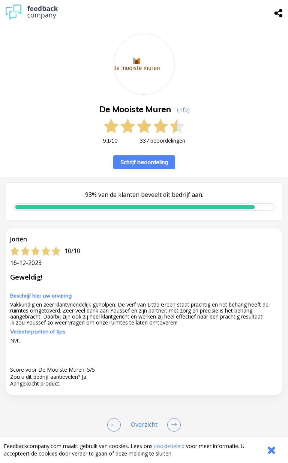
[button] (144, 379)
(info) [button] (183, 109)
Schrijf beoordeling (144, 162)
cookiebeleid (169, 446)
